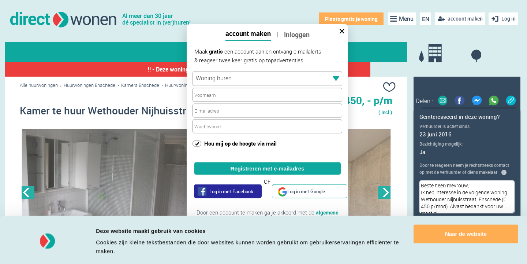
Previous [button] (28, 193)
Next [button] (384, 193)
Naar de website (466, 212)
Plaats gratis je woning (350, 18)
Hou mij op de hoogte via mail (240, 143)
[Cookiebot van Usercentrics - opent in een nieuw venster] (47, 249)
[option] (113, 193)
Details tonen (113, 249)
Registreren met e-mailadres (267, 168)
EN (424, 19)
